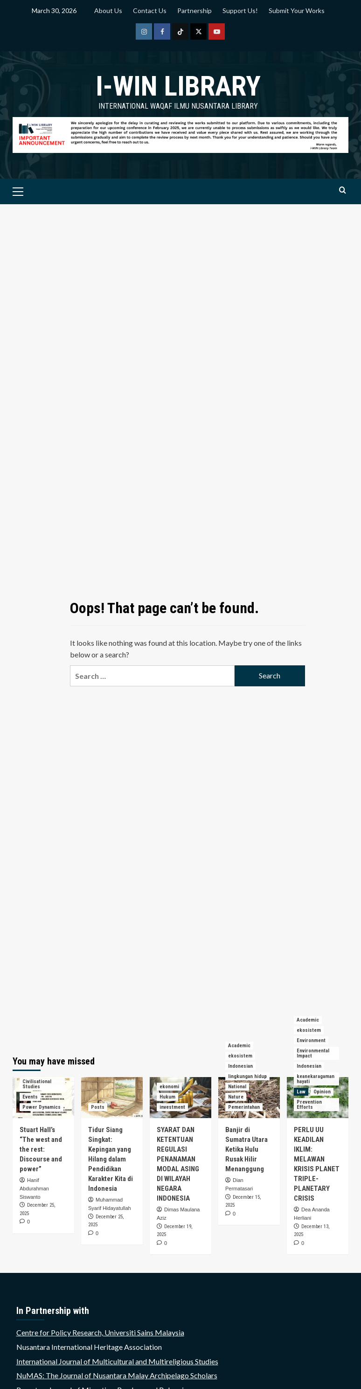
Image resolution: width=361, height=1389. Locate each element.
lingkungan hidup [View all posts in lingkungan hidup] (247, 1076)
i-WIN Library (178, 86)
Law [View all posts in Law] (301, 1092)
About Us (108, 10)
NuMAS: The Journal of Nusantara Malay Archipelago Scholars (116, 1375)
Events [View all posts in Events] (30, 1097)
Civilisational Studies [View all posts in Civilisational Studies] (36, 1084)
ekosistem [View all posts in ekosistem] (240, 1056)
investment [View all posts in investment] (172, 1107)
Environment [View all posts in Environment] (311, 1040)
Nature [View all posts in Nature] (235, 1097)
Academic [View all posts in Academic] (239, 1046)
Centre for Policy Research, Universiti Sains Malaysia (100, 1332)
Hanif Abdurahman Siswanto (34, 1188)
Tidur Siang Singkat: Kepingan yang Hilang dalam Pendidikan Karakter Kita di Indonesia (110, 1159)
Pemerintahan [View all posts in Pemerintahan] (244, 1107)
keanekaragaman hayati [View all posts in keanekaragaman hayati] (315, 1079)
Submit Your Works (297, 10)
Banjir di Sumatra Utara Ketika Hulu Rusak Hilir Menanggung (246, 1149)
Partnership (194, 10)
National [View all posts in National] (237, 1087)
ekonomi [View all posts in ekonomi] (169, 1087)
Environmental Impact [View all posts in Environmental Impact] (313, 1053)
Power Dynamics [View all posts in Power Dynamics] (41, 1107)
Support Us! (240, 10)
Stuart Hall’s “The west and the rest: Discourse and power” (41, 1149)
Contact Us (150, 10)
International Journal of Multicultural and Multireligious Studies (117, 1361)
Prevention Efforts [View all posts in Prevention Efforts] (309, 1104)
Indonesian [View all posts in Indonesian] (240, 1066)
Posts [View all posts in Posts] (97, 1107)
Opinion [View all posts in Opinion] (322, 1092)
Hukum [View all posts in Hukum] (167, 1097)
